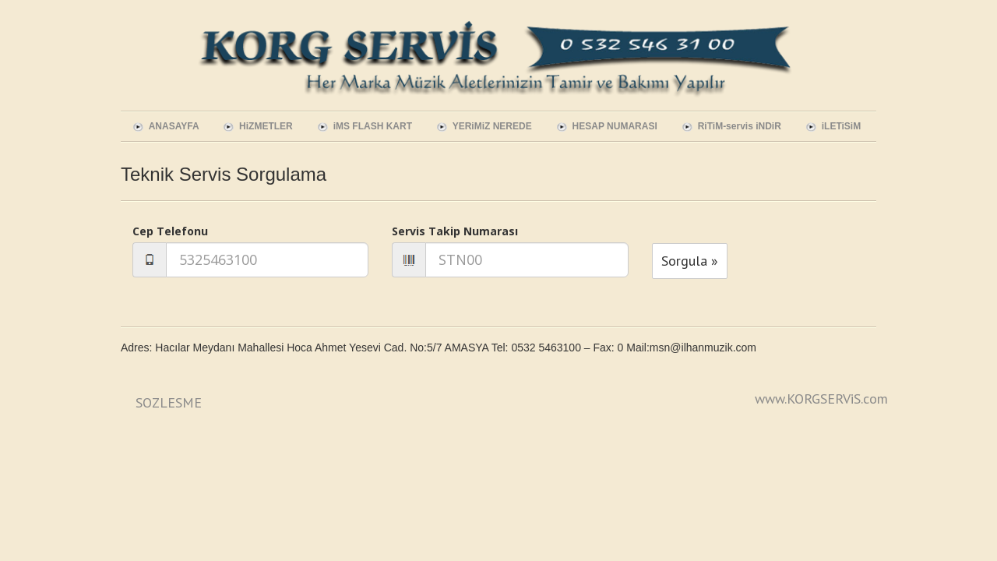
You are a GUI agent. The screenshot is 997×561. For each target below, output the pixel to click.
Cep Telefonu (170, 231)
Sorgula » (689, 261)
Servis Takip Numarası (455, 231)
